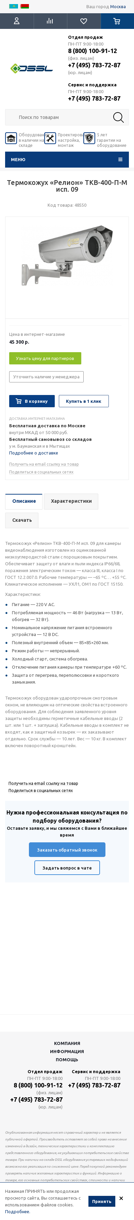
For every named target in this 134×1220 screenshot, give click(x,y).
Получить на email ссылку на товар (44, 464)
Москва (118, 6)
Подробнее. (17, 1212)
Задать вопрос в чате (67, 867)
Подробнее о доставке (33, 452)
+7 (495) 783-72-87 (94, 65)
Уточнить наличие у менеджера (46, 376)
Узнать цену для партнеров (45, 358)
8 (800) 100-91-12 (92, 50)
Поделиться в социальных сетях (41, 472)
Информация (67, 1051)
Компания (67, 1043)
